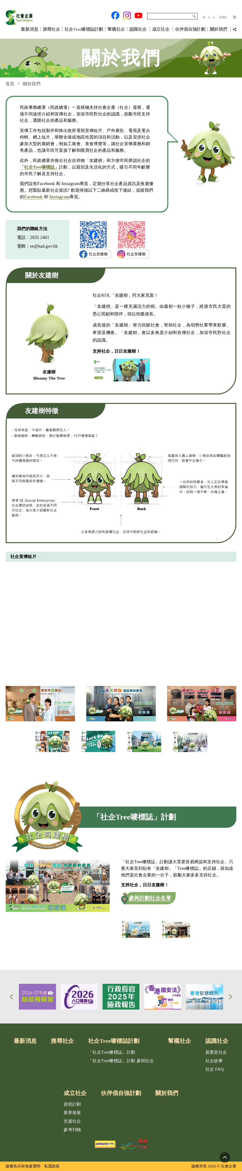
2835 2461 (39, 237)
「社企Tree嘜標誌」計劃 (111, 1052)
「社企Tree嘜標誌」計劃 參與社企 (121, 1060)
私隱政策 (52, 1166)
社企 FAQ (214, 1069)
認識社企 (138, 29)
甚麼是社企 (216, 1052)
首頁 (10, 83)
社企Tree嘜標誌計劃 (84, 29)
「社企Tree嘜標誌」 (39, 167)
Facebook (33, 196)
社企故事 (214, 1060)
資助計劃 (72, 1104)
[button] (11, 996)
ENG (223, 17)
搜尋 (194, 16)
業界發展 (72, 1112)
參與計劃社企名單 (150, 898)
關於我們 (218, 29)
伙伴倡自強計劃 (190, 29)
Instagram (59, 196)
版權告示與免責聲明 (23, 1166)
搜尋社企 (51, 29)
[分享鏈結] (234, 29)
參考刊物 (72, 1129)
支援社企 (72, 1121)
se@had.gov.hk (44, 246)
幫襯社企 (116, 29)
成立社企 (160, 29)
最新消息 (29, 29)
